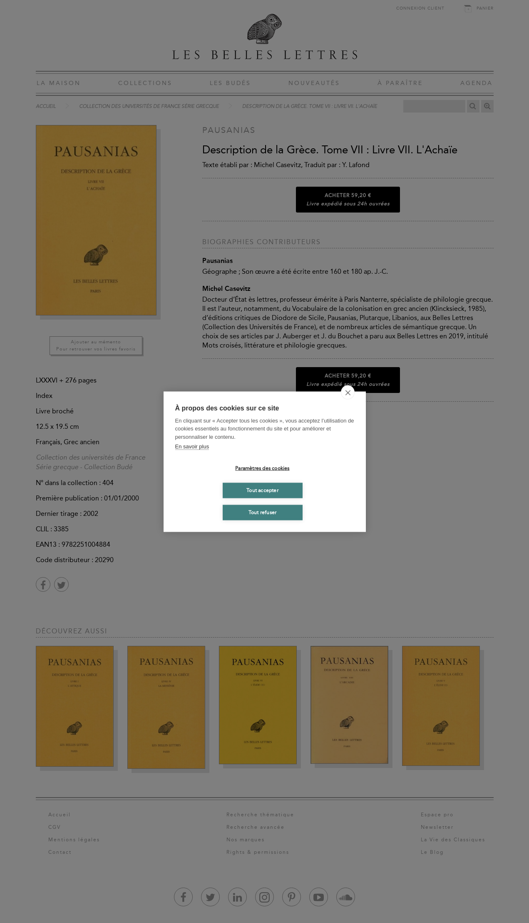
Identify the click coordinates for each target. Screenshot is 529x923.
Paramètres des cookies (262, 468)
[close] (348, 392)
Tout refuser (262, 512)
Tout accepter (262, 490)
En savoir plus (192, 446)
